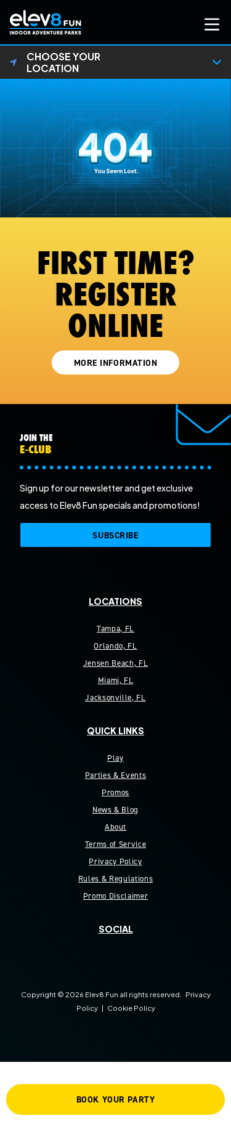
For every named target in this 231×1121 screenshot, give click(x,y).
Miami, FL (116, 680)
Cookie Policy (131, 1007)
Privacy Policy (115, 861)
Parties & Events (115, 775)
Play (115, 758)
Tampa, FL (115, 628)
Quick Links (115, 730)
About (115, 827)
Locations (115, 601)
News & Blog (115, 809)
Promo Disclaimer (115, 896)
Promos (115, 792)
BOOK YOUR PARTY (115, 1100)
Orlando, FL (115, 646)
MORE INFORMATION (116, 363)
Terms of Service (115, 844)
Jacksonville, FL (115, 697)
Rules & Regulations (115, 878)
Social (116, 929)
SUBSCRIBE (115, 535)
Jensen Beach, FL (115, 663)
